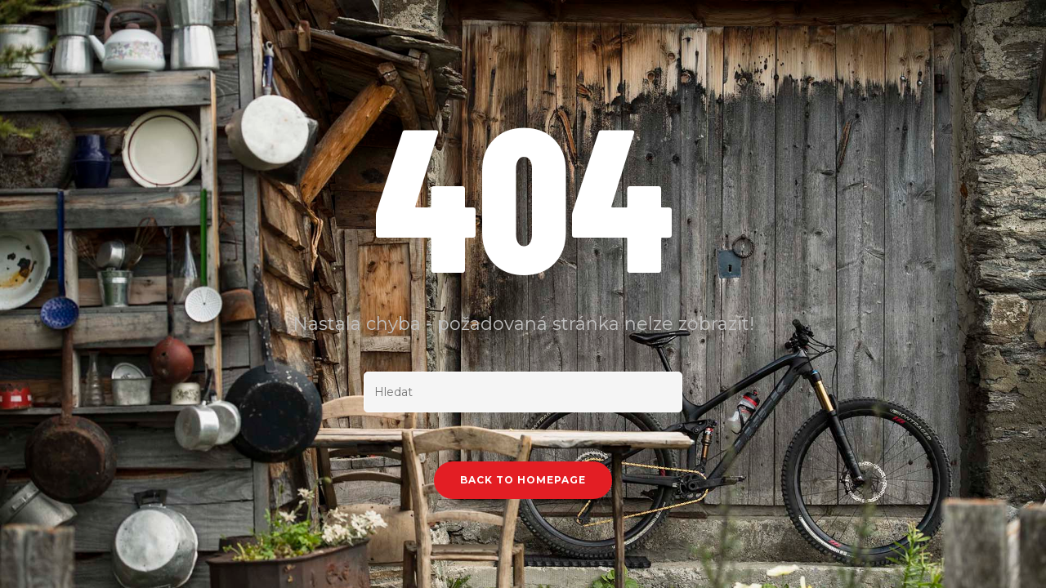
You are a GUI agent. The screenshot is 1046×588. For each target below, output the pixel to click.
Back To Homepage (523, 480)
